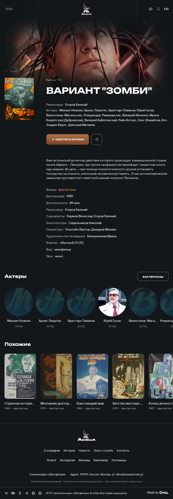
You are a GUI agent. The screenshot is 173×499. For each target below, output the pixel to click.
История (69, 450)
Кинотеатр (101, 460)
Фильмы (84, 460)
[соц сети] (6, 493)
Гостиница (119, 460)
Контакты (123, 450)
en (166, 9)
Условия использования (46, 481)
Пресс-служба (103, 450)
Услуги (51, 460)
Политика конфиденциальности (83, 481)
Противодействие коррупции (123, 481)
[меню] (9, 8)
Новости (84, 450)
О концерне (52, 450)
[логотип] (86, 9)
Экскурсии (67, 460)
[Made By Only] (157, 493)
